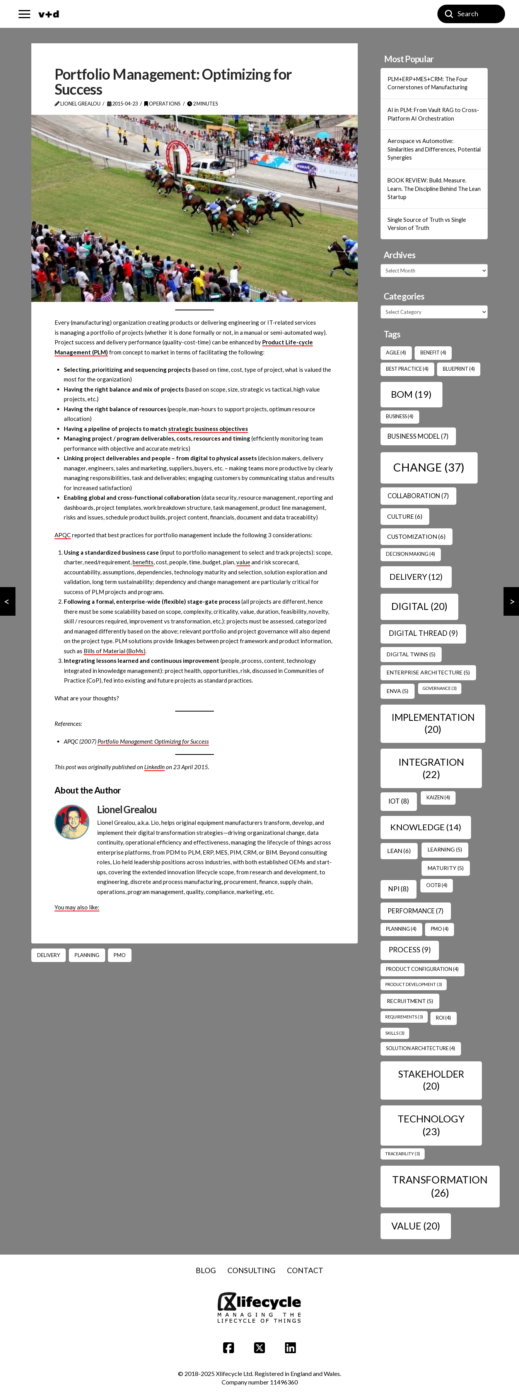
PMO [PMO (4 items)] (440, 929)
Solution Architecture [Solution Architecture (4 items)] (420, 1048)
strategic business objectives (208, 428)
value (243, 562)
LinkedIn (154, 766)
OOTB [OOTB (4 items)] (436, 885)
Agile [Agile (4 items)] (396, 353)
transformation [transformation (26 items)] (440, 1186)
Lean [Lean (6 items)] (399, 850)
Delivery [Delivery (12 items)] (415, 576)
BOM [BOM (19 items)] (411, 394)
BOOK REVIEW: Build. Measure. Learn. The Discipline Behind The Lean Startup (434, 188)
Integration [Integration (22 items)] (431, 768)
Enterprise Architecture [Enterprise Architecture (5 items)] (428, 672)
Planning (87, 955)
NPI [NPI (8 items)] (398, 889)
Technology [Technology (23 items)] (431, 1125)
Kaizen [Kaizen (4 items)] (438, 797)
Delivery (48, 955)
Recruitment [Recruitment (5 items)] (410, 1001)
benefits (143, 562)
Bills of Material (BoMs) (114, 650)
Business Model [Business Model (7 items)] (418, 436)
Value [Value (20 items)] (415, 1225)
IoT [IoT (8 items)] (398, 801)
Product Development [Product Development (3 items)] (413, 984)
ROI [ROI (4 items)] (443, 1018)
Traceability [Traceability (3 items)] (402, 1153)
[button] (24, 13)
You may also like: (77, 907)
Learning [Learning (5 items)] (445, 849)
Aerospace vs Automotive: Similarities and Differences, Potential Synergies (434, 149)
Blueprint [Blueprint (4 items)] (459, 369)
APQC (63, 534)
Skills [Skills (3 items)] (395, 1032)
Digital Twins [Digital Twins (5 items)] (411, 654)
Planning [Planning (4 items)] (401, 929)
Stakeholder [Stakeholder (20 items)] (431, 1080)
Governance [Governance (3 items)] (440, 688)
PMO (120, 955)
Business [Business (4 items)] (399, 416)
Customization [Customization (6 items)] (416, 536)
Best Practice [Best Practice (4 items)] (407, 369)
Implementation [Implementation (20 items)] (433, 723)
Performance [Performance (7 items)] (416, 910)
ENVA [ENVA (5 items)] (397, 691)
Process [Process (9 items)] (410, 949)
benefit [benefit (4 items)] (433, 353)
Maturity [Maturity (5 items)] (446, 868)
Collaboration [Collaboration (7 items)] (418, 495)
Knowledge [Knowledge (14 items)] (425, 827)
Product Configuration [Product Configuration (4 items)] (422, 969)
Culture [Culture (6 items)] (404, 516)
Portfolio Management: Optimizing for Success (153, 741)
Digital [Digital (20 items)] (419, 606)
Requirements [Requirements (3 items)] (404, 1016)
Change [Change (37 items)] (428, 467)
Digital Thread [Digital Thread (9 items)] (423, 633)
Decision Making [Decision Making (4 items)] (410, 554)
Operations (162, 103)
